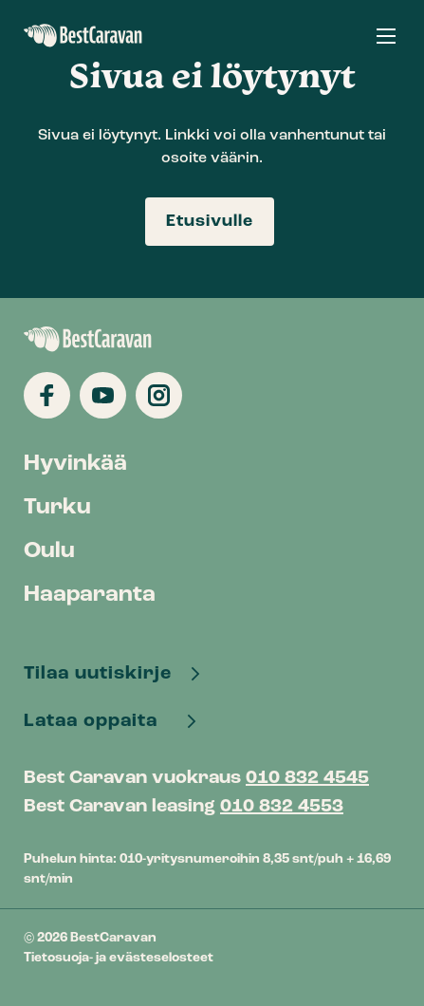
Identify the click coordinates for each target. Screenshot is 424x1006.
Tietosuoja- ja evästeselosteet (118, 958)
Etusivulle (209, 222)
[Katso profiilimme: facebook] (47, 395)
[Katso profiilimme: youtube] (103, 395)
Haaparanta (90, 595)
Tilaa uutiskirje (100, 673)
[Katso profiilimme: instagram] (159, 395)
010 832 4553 (281, 806)
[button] (386, 35)
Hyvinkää (75, 464)
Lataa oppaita (98, 721)
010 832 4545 (307, 778)
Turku (57, 507)
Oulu (49, 551)
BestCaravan (83, 36)
